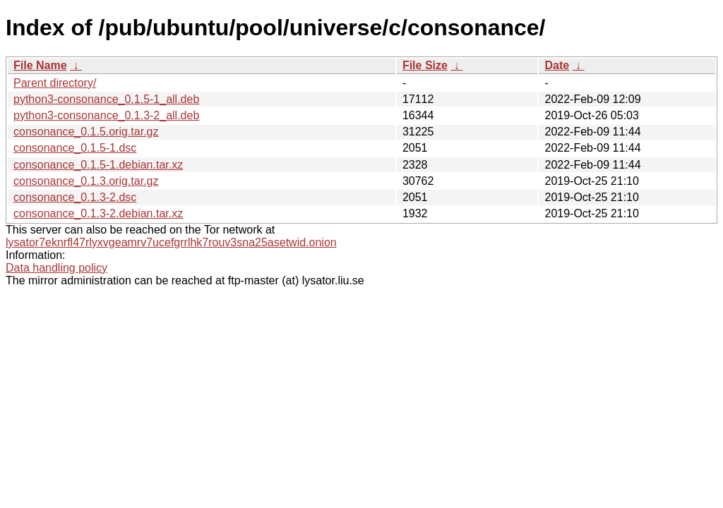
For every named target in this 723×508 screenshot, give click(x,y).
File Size (425, 65)
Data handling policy (56, 268)
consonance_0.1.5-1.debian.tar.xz (98, 165)
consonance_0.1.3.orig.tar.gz (85, 181)
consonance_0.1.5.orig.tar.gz (85, 132)
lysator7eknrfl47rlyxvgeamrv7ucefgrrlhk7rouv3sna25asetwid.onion (171, 242)
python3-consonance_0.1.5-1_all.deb (106, 99)
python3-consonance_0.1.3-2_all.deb (106, 115)
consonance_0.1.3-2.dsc (74, 197)
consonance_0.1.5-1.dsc (74, 148)
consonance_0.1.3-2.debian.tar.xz (98, 213)
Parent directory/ (54, 83)
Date (556, 65)
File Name (40, 65)
